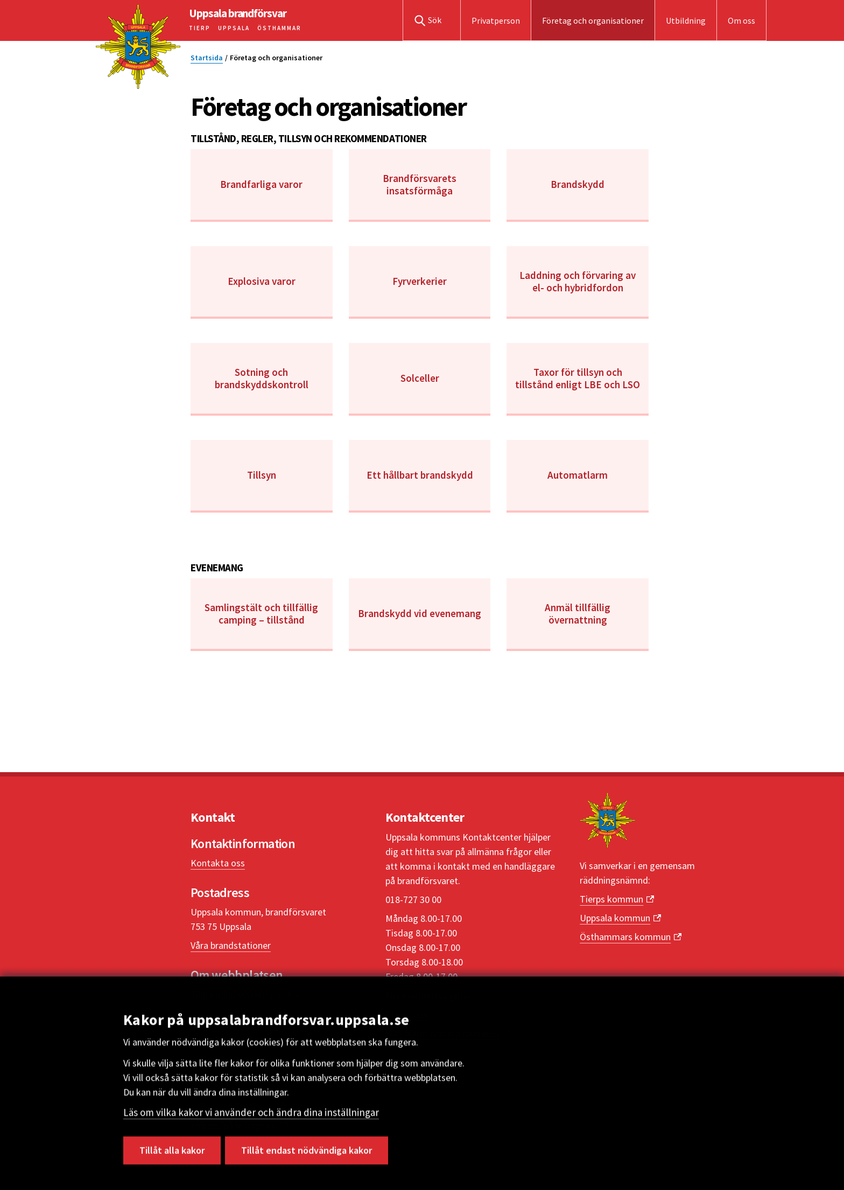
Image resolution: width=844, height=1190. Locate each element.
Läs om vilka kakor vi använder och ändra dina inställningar (251, 1117)
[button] (431, 20)
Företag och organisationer (593, 20)
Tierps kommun (611, 899)
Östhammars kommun (625, 936)
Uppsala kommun (615, 918)
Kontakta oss (218, 863)
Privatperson (496, 20)
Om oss (741, 20)
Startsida (207, 57)
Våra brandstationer (231, 945)
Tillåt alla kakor (172, 1155)
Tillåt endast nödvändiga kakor (306, 1155)
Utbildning (686, 20)
